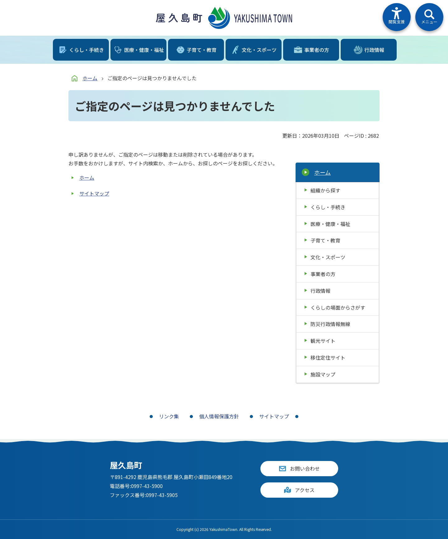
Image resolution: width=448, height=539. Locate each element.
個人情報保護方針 (219, 416)
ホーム (89, 78)
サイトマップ (94, 193)
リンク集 (169, 416)
